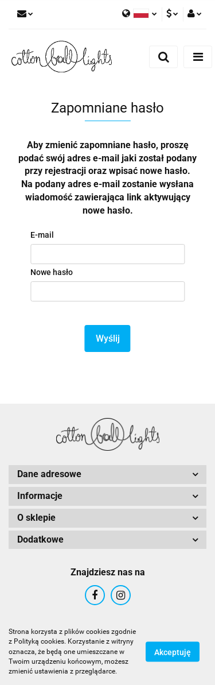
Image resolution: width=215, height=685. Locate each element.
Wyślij (108, 338)
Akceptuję (172, 652)
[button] (107, 474)
